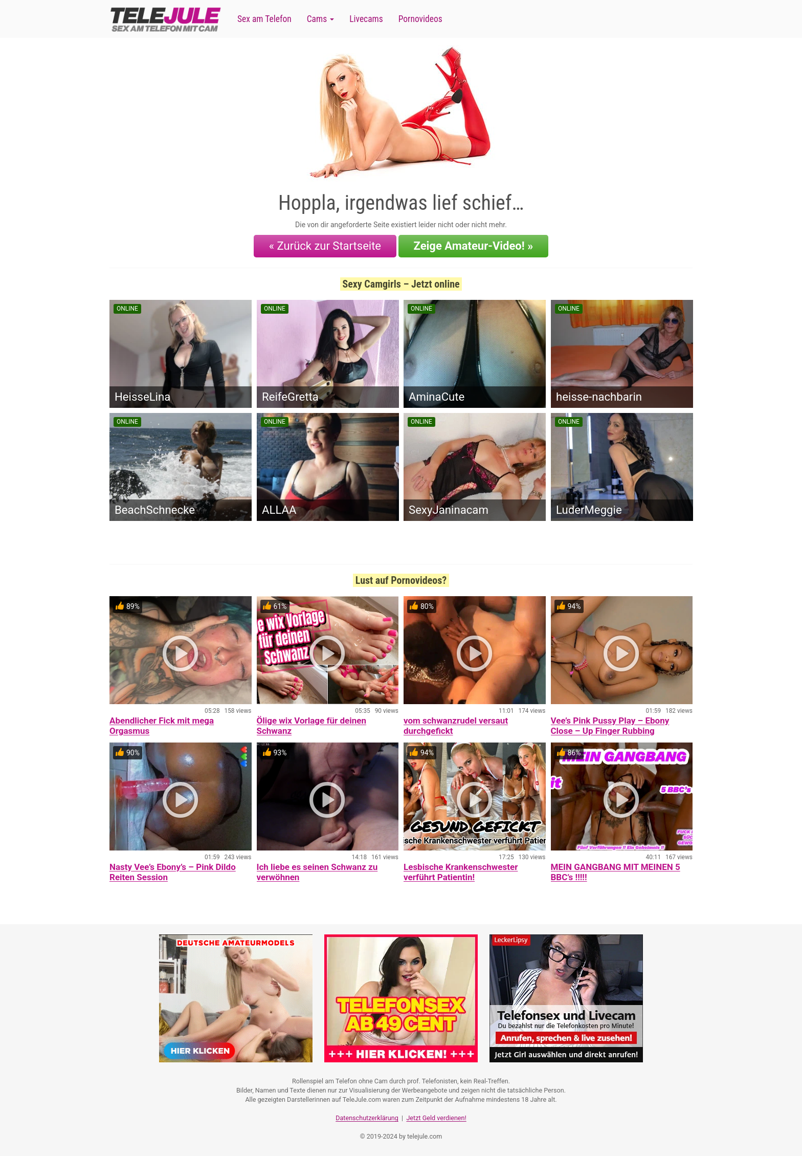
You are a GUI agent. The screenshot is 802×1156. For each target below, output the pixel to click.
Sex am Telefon (264, 19)
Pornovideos (420, 19)
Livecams (366, 19)
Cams (320, 19)
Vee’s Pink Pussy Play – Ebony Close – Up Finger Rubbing (610, 725)
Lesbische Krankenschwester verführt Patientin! (461, 872)
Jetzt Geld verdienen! (436, 1118)
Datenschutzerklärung (367, 1118)
